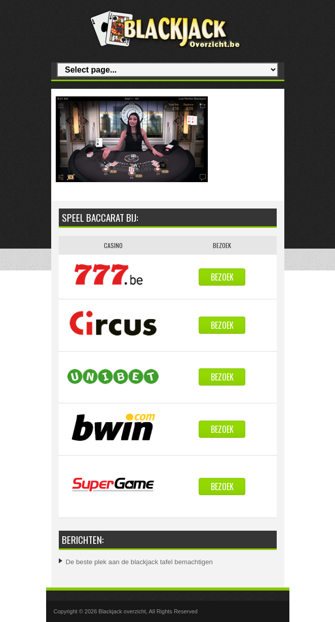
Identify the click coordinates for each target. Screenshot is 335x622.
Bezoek (222, 277)
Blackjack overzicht (122, 611)
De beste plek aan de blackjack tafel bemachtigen (139, 562)
